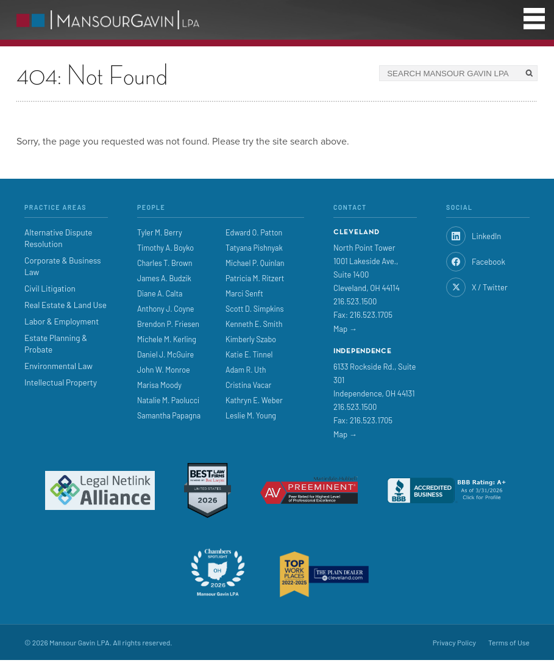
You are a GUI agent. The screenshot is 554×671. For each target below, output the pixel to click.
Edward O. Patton (254, 232)
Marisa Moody (159, 385)
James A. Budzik (164, 278)
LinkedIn (473, 236)
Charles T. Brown (165, 263)
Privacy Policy (454, 642)
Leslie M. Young (251, 415)
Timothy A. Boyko (165, 248)
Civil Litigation (50, 288)
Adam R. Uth (246, 370)
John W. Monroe (163, 370)
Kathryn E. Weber (254, 400)
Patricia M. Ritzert (255, 278)
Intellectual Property (60, 382)
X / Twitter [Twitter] (477, 287)
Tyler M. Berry (159, 232)
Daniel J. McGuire (165, 354)
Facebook (475, 261)
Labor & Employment (61, 321)
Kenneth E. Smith (254, 324)
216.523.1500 (355, 301)
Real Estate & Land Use (65, 305)
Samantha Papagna (169, 415)
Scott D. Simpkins (255, 309)
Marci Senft (244, 293)
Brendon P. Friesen (168, 324)
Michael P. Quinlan (255, 263)
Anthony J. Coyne (165, 309)
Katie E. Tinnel (249, 354)
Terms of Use (509, 642)
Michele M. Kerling (166, 339)
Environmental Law (58, 366)
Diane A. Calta (159, 293)
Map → (345, 329)
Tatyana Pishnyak (254, 248)
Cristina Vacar (248, 385)
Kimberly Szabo (251, 339)
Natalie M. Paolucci (168, 400)
